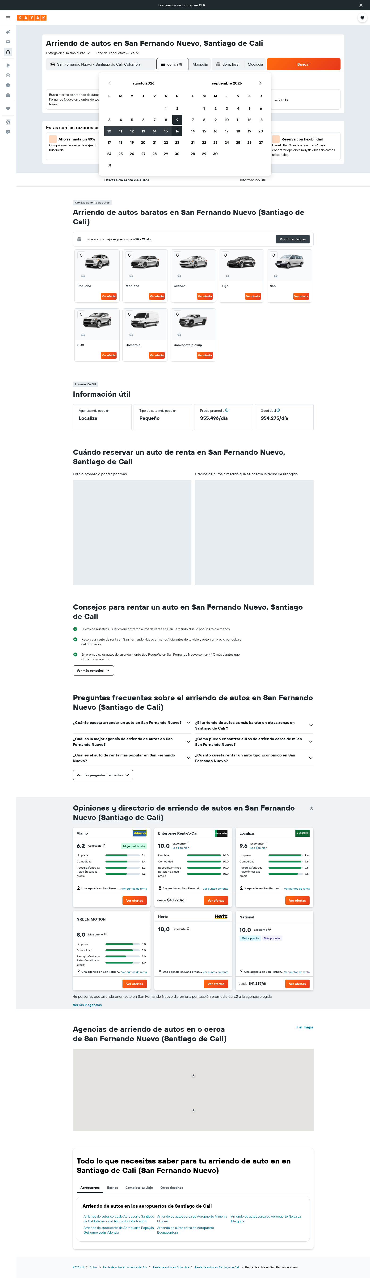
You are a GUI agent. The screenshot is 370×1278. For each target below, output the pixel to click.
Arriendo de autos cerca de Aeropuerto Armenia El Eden (192, 1218)
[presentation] (311, 808)
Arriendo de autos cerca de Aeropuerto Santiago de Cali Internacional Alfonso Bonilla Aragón (119, 1218)
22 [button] (166, 142)
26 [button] (132, 153)
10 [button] (109, 131)
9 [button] (177, 119)
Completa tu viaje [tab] (139, 1187)
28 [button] (154, 153)
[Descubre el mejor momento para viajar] (8, 85)
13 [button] (143, 131)
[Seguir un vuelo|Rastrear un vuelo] (8, 75)
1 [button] (166, 108)
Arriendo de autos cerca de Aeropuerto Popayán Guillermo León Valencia (119, 1230)
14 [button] (154, 131)
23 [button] (177, 142)
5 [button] (132, 119)
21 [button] (154, 142)
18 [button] (120, 142)
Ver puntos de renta (134, 888)
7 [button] (155, 119)
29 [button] (166, 153)
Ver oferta (109, 296)
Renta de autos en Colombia (171, 1267)
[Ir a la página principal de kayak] (31, 18)
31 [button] (109, 165)
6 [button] (143, 119)
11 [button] (120, 131)
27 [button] (143, 153)
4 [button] (121, 119)
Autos (93, 1267)
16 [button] (177, 131)
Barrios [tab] (112, 1187)
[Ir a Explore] (8, 65)
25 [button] (120, 153)
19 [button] (132, 142)
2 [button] (177, 108)
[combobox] (68, 53)
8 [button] (166, 119)
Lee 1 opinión (180, 847)
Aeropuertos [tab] (90, 1187)
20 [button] (143, 142)
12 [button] (132, 131)
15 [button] (166, 131)
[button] (361, 5)
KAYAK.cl (78, 1267)
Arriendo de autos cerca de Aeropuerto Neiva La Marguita (266, 1218)
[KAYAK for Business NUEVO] (8, 95)
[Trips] (8, 108)
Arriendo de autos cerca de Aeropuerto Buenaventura (185, 1230)
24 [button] (109, 153)
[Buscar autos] (8, 52)
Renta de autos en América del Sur (125, 1267)
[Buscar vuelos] (8, 32)
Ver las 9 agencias (87, 1005)
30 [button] (177, 153)
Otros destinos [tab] (171, 1187)
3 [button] (109, 119)
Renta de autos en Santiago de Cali (217, 1267)
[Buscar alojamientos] (8, 42)
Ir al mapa (304, 1027)
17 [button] (109, 142)
